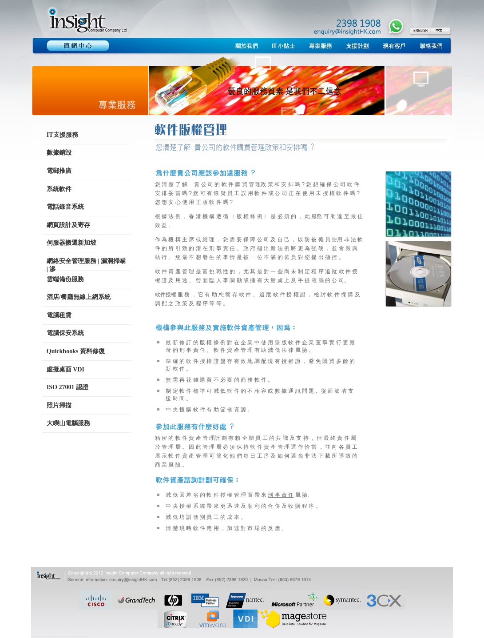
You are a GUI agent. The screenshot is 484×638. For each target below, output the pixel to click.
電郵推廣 (59, 170)
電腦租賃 (59, 315)
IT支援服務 (62, 135)
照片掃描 (59, 405)
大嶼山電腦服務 (68, 423)
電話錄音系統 (65, 206)
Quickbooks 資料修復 (76, 351)
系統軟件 (59, 189)
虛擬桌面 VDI (65, 369)
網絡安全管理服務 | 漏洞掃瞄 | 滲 (86, 264)
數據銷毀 (59, 152)
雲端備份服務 (65, 279)
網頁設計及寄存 (68, 225)
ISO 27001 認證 (67, 387)
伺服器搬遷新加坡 (71, 242)
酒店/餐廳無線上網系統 (79, 297)
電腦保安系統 (65, 333)
